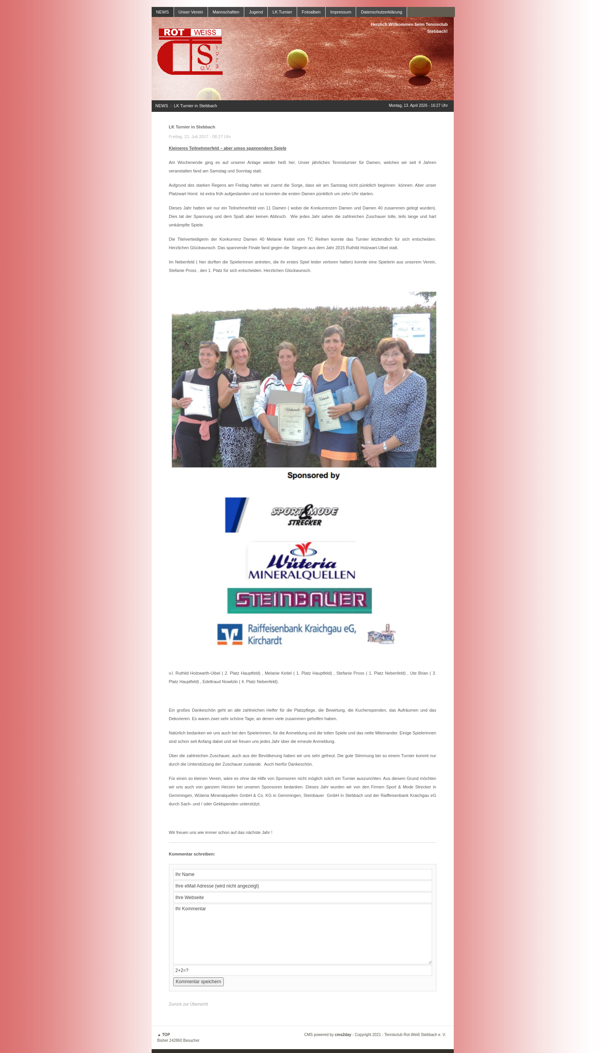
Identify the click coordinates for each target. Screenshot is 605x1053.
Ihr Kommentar (302, 934)
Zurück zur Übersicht (188, 1004)
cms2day (343, 1035)
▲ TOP (163, 1035)
